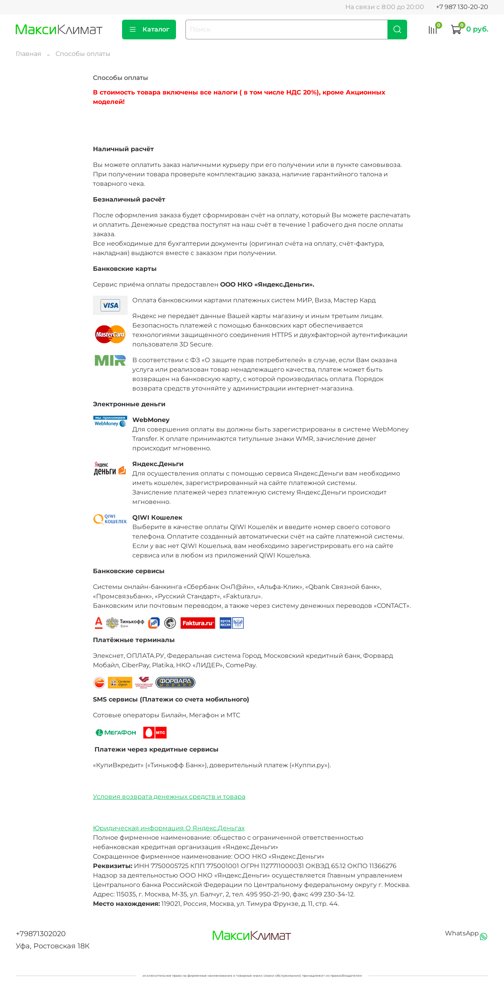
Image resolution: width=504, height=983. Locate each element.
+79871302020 (41, 933)
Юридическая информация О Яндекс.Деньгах (169, 828)
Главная (28, 53)
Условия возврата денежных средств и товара (169, 796)
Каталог (149, 29)
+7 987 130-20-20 (462, 7)
